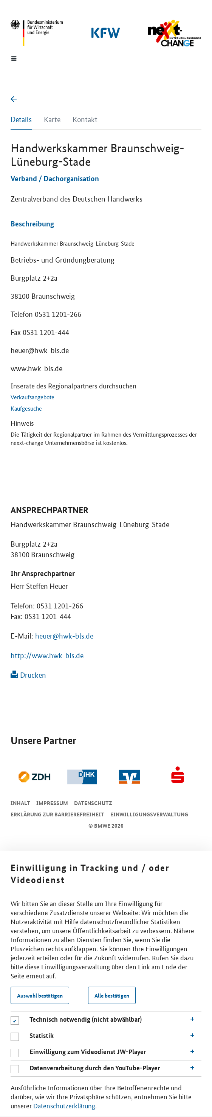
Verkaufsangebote (32, 397)
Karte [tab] (52, 119)
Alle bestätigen (111, 995)
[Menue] (14, 58)
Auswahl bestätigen (40, 995)
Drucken (28, 675)
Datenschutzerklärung (64, 1105)
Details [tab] (21, 119)
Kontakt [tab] (85, 119)
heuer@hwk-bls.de (64, 636)
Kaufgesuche (26, 408)
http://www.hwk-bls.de (47, 655)
